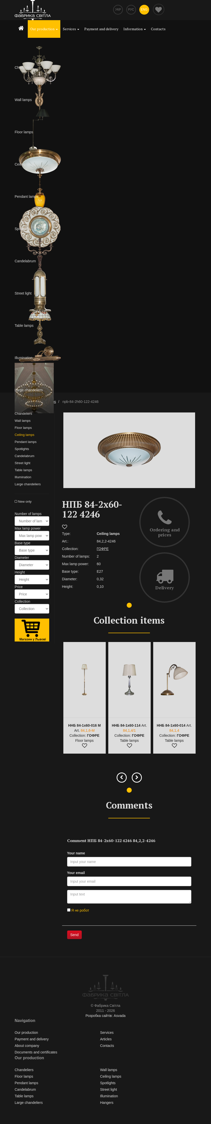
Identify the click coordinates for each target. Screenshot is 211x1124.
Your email (76, 873)
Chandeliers (23, 414)
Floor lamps (23, 428)
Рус (130, 10)
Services (71, 28)
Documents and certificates (36, 1053)
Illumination (23, 477)
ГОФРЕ (103, 549)
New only (23, 502)
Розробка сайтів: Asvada (106, 1016)
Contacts (158, 28)
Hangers (106, 1103)
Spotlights (22, 449)
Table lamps (23, 470)
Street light (22, 463)
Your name (76, 854)
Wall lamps (23, 421)
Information (134, 28)
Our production (44, 28)
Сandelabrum (24, 456)
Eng (144, 10)
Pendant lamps (26, 442)
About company (27, 1046)
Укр (117, 10)
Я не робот (78, 911)
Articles (106, 1040)
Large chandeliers (28, 485)
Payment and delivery (101, 28)
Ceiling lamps (24, 435)
